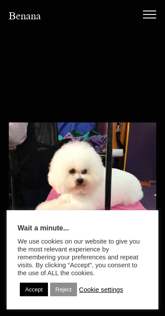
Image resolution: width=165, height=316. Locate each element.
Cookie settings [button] (101, 289)
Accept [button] (34, 289)
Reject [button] (63, 289)
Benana (25, 16)
